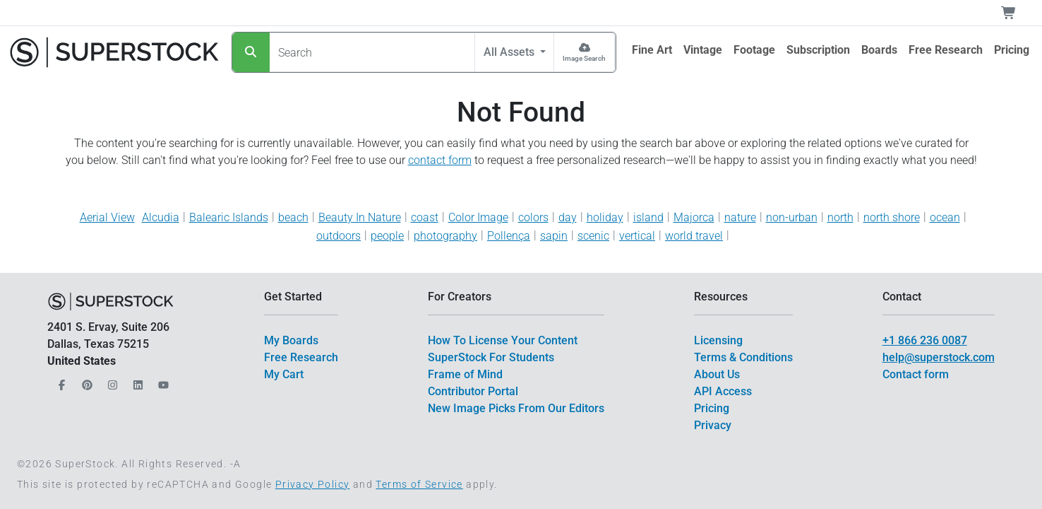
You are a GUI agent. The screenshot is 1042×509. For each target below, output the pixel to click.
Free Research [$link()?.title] (301, 357)
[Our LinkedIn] (136, 381)
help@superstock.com (938, 357)
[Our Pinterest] (85, 381)
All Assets (510, 52)
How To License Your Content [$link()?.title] (502, 340)
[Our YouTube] (161, 381)
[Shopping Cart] (1017, 12)
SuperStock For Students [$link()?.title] (491, 357)
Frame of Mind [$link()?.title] (465, 374)
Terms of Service (419, 484)
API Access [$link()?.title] (723, 391)
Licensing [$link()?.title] (718, 340)
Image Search (584, 58)
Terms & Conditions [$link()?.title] (743, 357)
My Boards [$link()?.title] (291, 340)
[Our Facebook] (60, 381)
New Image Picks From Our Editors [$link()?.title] (516, 408)
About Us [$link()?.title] (717, 374)
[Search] (251, 52)
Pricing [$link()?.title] (711, 408)
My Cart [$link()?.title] (284, 374)
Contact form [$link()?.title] (915, 374)
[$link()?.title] (652, 50)
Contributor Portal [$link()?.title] (473, 391)
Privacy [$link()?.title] (712, 425)
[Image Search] (584, 52)
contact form (440, 160)
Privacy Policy (312, 484)
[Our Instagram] (111, 381)
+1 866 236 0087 (924, 340)
